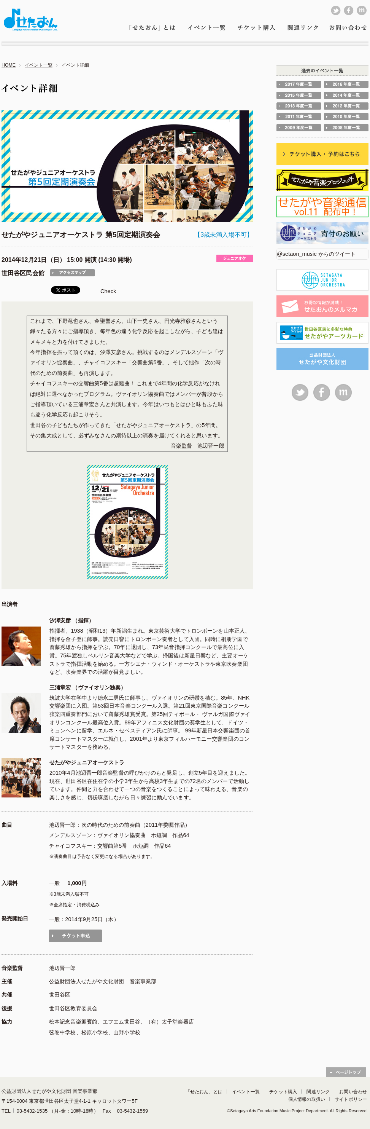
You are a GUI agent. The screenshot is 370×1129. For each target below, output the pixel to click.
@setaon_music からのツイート (316, 254)
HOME (9, 65)
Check (108, 291)
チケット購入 (283, 1091)
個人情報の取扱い (306, 1099)
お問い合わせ (353, 1091)
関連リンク (318, 1091)
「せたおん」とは (204, 1091)
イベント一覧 (38, 65)
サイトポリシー (351, 1099)
